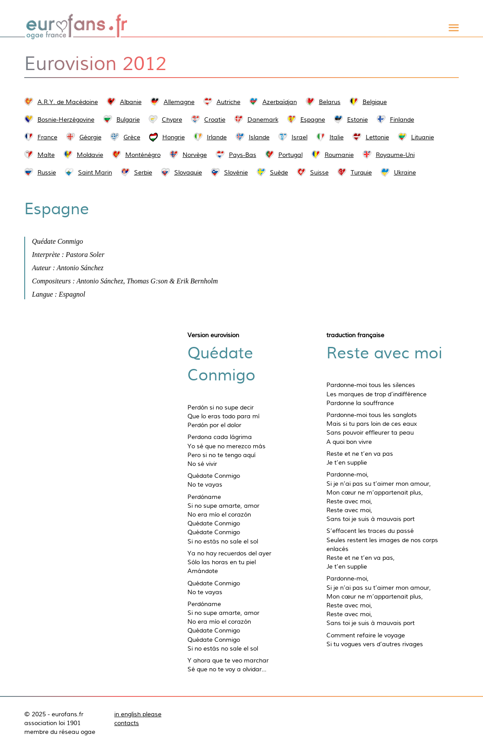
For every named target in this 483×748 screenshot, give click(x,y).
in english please (137, 714)
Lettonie (377, 137)
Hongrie (173, 137)
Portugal (290, 155)
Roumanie (339, 155)
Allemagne (179, 102)
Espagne (312, 119)
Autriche (228, 102)
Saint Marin (95, 172)
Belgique (375, 102)
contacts (126, 723)
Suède (279, 172)
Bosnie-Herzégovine (65, 119)
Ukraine (405, 172)
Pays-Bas (242, 155)
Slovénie (236, 172)
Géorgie (90, 137)
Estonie (357, 119)
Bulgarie (128, 119)
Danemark (262, 119)
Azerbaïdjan (279, 102)
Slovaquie (188, 172)
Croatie (214, 119)
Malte (46, 155)
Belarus (330, 102)
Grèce (132, 137)
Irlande (217, 137)
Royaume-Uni (395, 155)
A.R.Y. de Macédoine (67, 102)
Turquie (361, 172)
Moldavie (90, 155)
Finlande (402, 119)
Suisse (319, 172)
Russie (46, 172)
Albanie (131, 102)
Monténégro (143, 155)
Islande (259, 137)
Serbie (143, 172)
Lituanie (422, 137)
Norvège (195, 155)
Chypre (172, 119)
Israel (299, 137)
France (47, 137)
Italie (336, 137)
